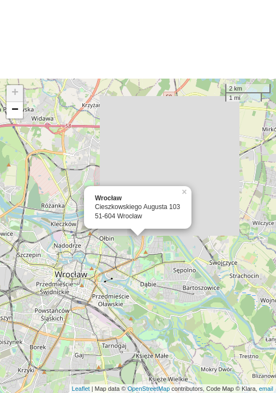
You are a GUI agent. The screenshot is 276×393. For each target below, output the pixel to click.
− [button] (15, 110)
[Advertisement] (138, 39)
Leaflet (81, 388)
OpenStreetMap (149, 388)
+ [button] (15, 93)
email (266, 388)
